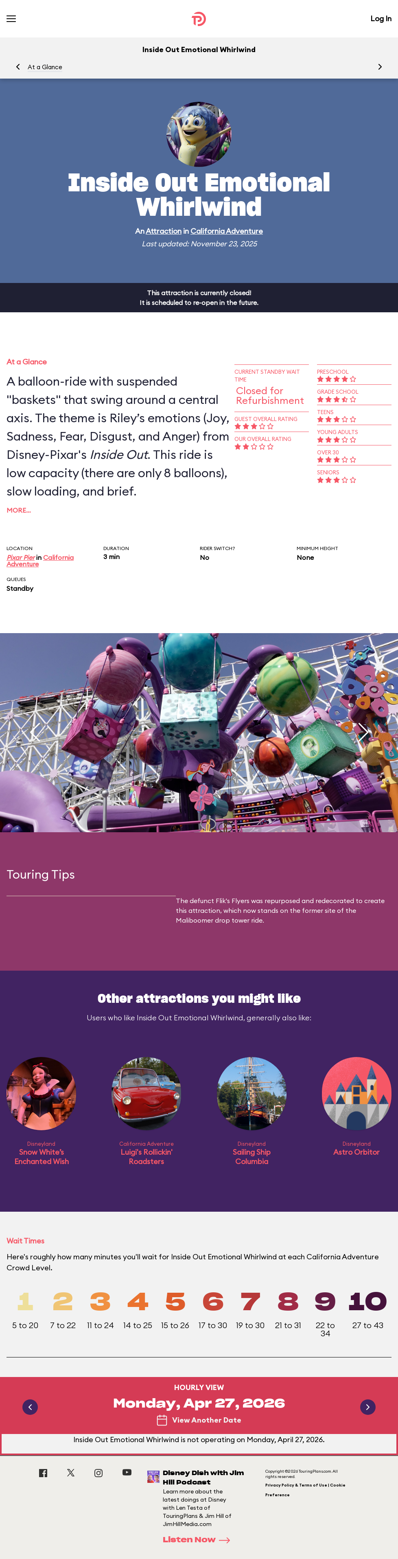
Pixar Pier (21, 557)
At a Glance (45, 67)
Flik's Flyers (232, 901)
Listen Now (199, 1540)
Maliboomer (194, 920)
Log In (380, 18)
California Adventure (226, 231)
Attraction (164, 231)
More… (19, 510)
